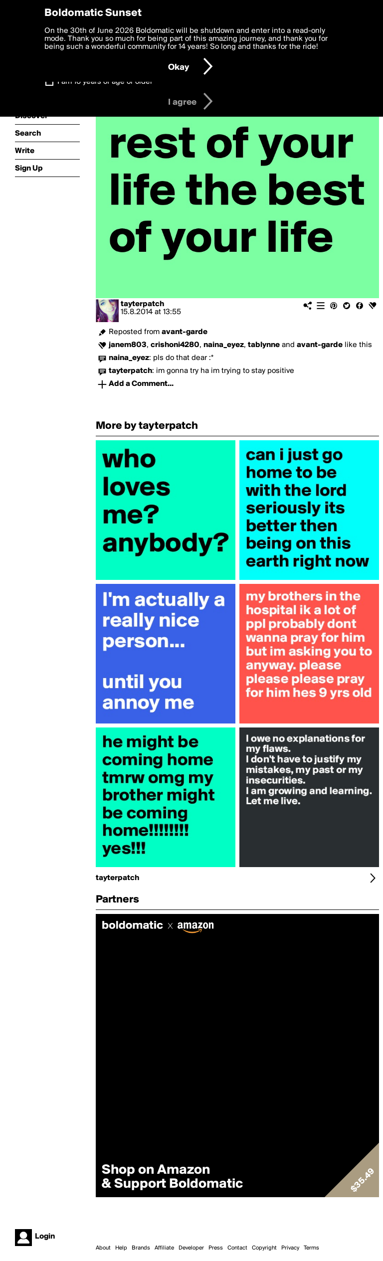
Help (121, 1248)
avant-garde (184, 332)
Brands (141, 1248)
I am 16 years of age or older (105, 82)
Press (215, 1248)
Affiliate (164, 1248)
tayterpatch (142, 304)
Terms (311, 1248)
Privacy (290, 1248)
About (103, 1248)
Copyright (264, 1248)
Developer (191, 1248)
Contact (237, 1248)
